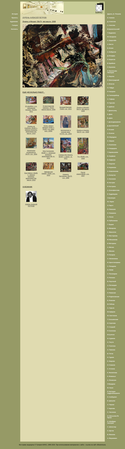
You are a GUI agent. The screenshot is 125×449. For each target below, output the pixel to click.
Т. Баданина (111, 33)
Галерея (15, 25)
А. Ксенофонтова (113, 190)
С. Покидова (111, 266)
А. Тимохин (111, 350)
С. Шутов (110, 431)
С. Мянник (110, 251)
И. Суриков (111, 338)
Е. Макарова (111, 228)
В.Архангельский (113, 29)
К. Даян (109, 114)
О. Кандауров (112, 148)
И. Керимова (111, 167)
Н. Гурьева (111, 103)
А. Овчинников (112, 258)
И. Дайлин (110, 107)
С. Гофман (111, 99)
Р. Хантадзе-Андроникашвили (113, 392)
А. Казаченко (111, 145)
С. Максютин (111, 232)
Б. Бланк (110, 48)
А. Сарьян (110, 308)
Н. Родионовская (113, 296)
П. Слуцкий (111, 327)
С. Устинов (111, 369)
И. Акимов (110, 18)
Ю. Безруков (111, 37)
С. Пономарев (112, 274)
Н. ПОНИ (110, 270)
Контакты (14, 29)
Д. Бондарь (111, 56)
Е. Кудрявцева (112, 194)
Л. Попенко (111, 277)
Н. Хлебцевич (112, 397)
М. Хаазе (110, 388)
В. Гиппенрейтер (113, 95)
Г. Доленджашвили (114, 122)
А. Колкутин (111, 175)
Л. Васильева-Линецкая (112, 71)
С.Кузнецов (111, 198)
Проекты (15, 18)
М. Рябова (110, 304)
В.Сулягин (111, 334)
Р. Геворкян (111, 91)
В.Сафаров (111, 312)
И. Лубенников (112, 220)
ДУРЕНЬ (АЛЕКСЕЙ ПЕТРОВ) (35, 18)
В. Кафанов (111, 160)
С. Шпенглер (111, 427)
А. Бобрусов (111, 52)
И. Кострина (111, 186)
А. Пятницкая (112, 285)
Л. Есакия (110, 129)
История (15, 14)
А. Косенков (111, 179)
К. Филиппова (112, 372)
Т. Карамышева (112, 152)
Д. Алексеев (111, 21)
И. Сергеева (111, 323)
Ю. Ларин (110, 201)
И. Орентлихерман (113, 262)
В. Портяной (111, 281)
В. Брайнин (111, 63)
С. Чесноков (111, 412)
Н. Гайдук (110, 88)
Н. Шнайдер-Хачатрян (111, 422)
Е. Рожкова (111, 300)
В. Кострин (111, 182)
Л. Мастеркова (112, 236)
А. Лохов (110, 217)
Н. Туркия (110, 357)
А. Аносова (111, 25)
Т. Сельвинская (112, 319)
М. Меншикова (112, 239)
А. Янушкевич (112, 438)
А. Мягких (110, 247)
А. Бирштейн (111, 40)
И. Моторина (111, 243)
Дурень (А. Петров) (114, 14)
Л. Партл (110, 205)
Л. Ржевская (111, 293)
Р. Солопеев (111, 331)
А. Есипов (110, 133)
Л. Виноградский (113, 80)
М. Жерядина (112, 137)
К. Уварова (111, 361)
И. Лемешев (111, 209)
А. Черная (110, 404)
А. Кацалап (111, 164)
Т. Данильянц (112, 110)
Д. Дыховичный (112, 126)
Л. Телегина (111, 346)
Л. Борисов (111, 59)
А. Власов (110, 84)
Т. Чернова (111, 408)
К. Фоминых (111, 376)
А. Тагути (110, 342)
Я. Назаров (111, 255)
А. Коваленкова (112, 171)
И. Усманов (111, 365)
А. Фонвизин (111, 380)
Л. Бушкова (111, 67)
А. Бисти (110, 44)
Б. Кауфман (111, 156)
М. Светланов (112, 315)
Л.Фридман (111, 384)
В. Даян (110, 118)
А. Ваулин (110, 76)
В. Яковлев (111, 434)
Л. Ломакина (111, 213)
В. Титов (110, 353)
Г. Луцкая (110, 224)
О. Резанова (111, 289)
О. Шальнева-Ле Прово (113, 416)
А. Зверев (110, 141)
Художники (14, 21)
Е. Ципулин (111, 401)
